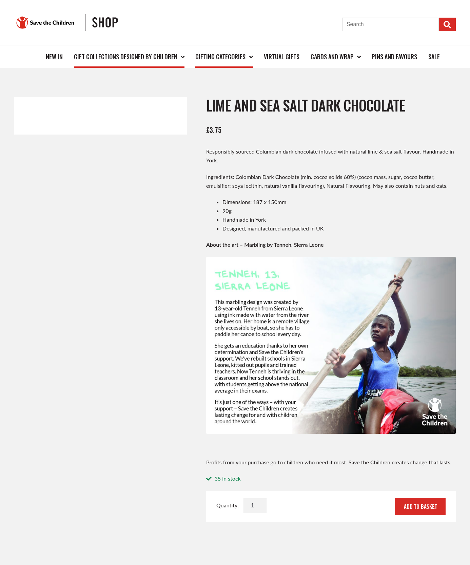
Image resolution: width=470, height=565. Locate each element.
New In (54, 56)
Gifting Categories (220, 56)
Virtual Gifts (281, 56)
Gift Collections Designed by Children (125, 56)
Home (29, 56)
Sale (434, 56)
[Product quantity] (255, 505)
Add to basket (420, 506)
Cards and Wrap (332, 56)
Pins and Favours (394, 56)
